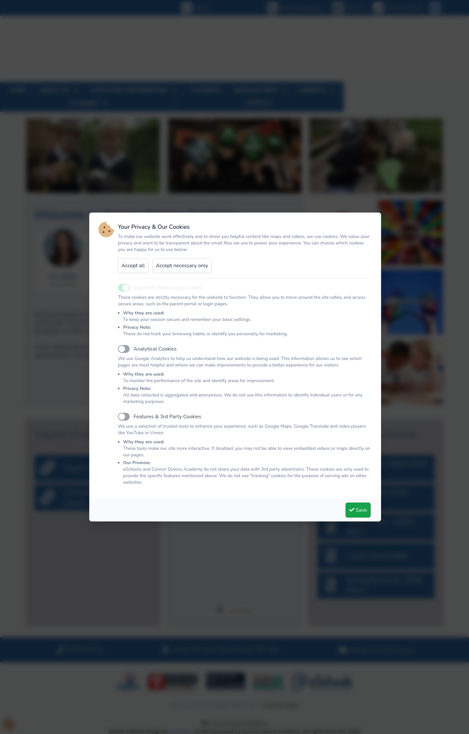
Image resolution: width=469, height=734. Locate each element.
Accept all (133, 265)
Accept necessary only (182, 265)
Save (358, 510)
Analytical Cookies (155, 349)
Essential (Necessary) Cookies (168, 287)
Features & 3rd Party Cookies (167, 416)
